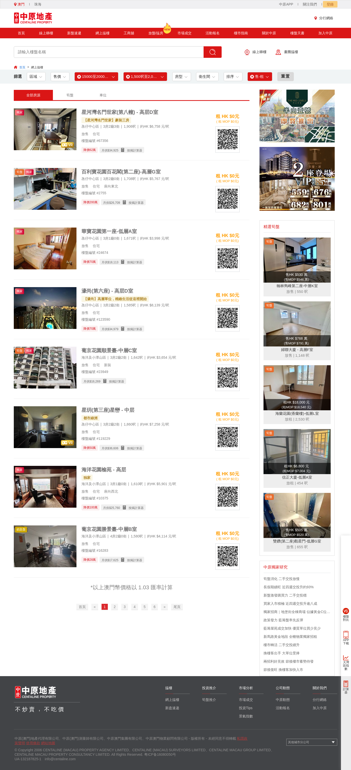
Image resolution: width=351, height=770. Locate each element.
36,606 (113, 448)
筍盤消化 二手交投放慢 (282, 579)
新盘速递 (172, 708)
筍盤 (69, 95)
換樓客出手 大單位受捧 (282, 653)
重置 (285, 76)
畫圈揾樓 (287, 52)
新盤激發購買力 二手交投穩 (285, 595)
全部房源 (33, 95)
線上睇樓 (46, 33)
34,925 (113, 150)
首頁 (21, 33)
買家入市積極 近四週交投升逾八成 (290, 604)
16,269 (96, 381)
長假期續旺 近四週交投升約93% (289, 587)
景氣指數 (246, 716)
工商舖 (129, 33)
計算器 (346, 690)
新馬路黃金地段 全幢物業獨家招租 (290, 637)
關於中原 (269, 33)
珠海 (37, 4)
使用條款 (33, 743)
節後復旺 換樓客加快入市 (283, 670)
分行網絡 (325, 18)
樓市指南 (241, 33)
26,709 (115, 203)
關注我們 (310, 4)
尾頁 (177, 607)
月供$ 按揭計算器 (122, 150)
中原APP (286, 4)
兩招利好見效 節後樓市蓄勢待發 (289, 661)
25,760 (115, 508)
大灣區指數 (346, 666)
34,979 (113, 329)
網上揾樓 (103, 33)
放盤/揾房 (155, 31)
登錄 (330, 4)
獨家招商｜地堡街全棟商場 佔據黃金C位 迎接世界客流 (297, 612)
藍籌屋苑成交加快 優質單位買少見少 (292, 628)
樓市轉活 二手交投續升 (282, 645)
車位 (103, 95)
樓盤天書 (297, 33)
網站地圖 (48, 743)
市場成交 (185, 33)
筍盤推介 (209, 700)
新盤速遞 (74, 33)
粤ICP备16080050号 (160, 754)
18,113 (113, 262)
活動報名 (213, 33)
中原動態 (283, 700)
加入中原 (325, 33)
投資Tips (245, 708)
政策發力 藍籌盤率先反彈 (283, 620)
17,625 (113, 560)
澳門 (19, 4)
